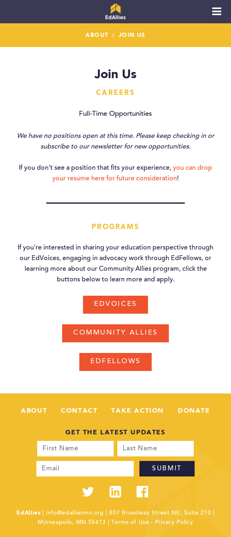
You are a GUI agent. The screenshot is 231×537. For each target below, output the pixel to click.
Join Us (132, 35)
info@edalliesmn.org (75, 513)
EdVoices (115, 304)
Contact (79, 411)
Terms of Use (130, 523)
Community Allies (115, 333)
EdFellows (115, 361)
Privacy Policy (174, 523)
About (96, 35)
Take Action (137, 411)
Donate (194, 411)
